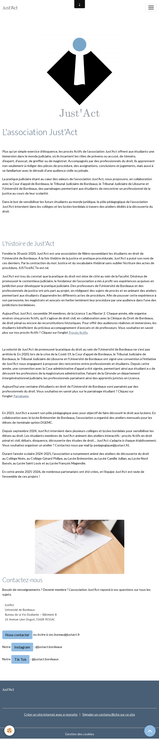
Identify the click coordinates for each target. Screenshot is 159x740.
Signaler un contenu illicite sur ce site (108, 714)
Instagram (22, 647)
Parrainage (21, 396)
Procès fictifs (78, 332)
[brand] (10, 7)
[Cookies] (10, 730)
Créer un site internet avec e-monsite (51, 714)
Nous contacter (17, 634)
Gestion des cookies (79, 734)
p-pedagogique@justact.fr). (110, 445)
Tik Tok (20, 659)
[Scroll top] (150, 731)
